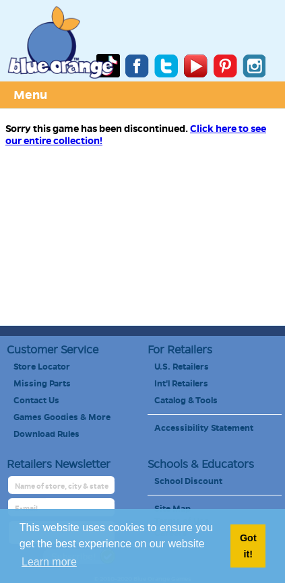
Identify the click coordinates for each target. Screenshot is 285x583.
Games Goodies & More (61, 417)
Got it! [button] (248, 546)
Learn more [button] (49, 562)
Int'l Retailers (181, 383)
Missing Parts (42, 383)
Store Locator (41, 367)
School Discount (188, 481)
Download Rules (46, 434)
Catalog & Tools (186, 400)
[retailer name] (62, 486)
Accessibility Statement (203, 428)
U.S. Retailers (181, 367)
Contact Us (36, 400)
